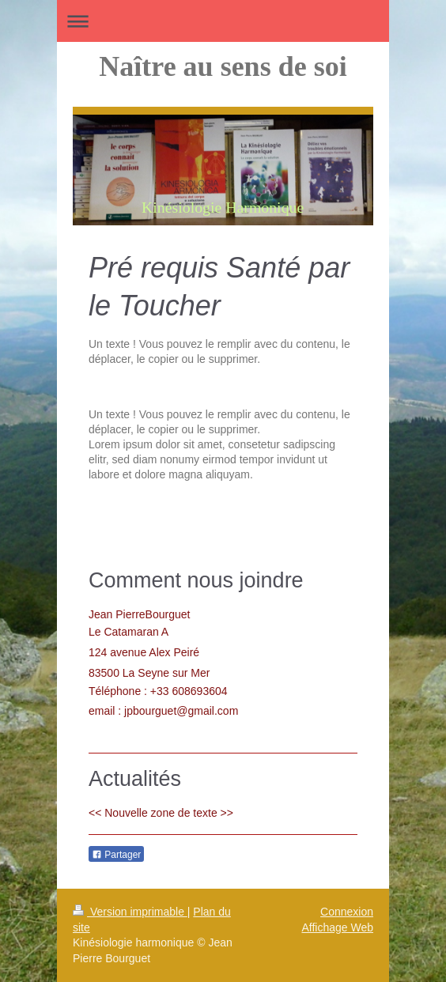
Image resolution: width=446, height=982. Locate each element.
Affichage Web (337, 927)
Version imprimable (130, 911)
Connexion (346, 911)
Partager (116, 854)
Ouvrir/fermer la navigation (223, 21)
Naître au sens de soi (222, 66)
